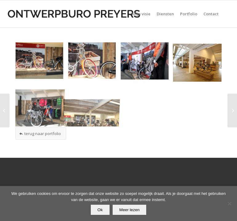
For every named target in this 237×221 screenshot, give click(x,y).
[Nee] (229, 203)
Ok (100, 209)
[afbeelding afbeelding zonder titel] (41, 63)
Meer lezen (129, 209)
